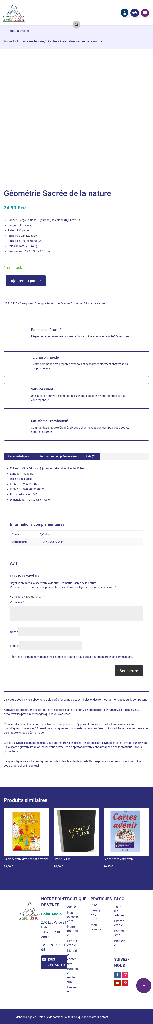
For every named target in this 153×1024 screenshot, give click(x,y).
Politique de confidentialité (54, 1017)
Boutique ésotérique (47, 303)
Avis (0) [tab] (90, 456)
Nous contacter (57, 962)
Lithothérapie (74, 943)
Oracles (52, 41)
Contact (103, 1017)
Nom (14, 632)
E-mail (14, 645)
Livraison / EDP (96, 915)
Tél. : (45, 945)
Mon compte (97, 927)
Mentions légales (25, 1017)
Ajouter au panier (26, 280)
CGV (95, 905)
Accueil (9, 41)
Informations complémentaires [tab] (57, 456)
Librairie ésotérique (30, 41)
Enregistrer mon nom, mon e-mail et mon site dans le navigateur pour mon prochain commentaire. (73, 656)
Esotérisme (119, 933)
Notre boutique (74, 931)
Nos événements (73, 917)
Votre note (17, 596)
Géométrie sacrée (94, 303)
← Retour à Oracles (17, 31)
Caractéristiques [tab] (18, 456)
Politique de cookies (84, 1017)
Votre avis (17, 602)
